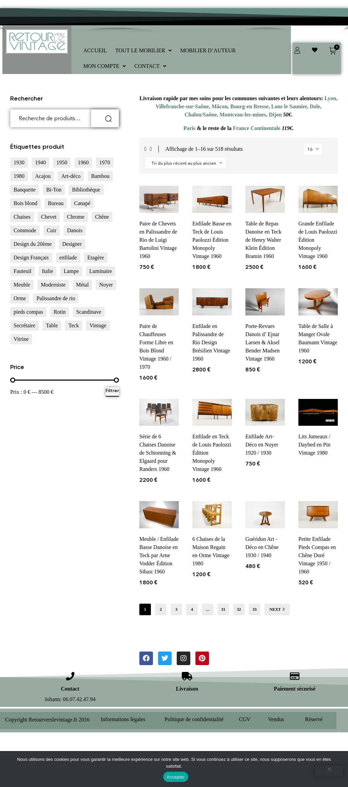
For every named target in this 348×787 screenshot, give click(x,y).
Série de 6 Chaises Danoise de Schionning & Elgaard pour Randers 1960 (157, 453)
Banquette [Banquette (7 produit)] (25, 190)
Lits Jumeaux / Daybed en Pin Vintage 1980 (314, 445)
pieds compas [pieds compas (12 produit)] (28, 312)
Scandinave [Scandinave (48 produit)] (88, 312)
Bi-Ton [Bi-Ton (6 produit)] (54, 190)
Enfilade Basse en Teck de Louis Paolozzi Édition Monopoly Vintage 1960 (211, 240)
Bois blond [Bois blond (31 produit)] (25, 203)
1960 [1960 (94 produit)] (83, 162)
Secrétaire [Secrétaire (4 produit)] (24, 325)
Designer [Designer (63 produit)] (72, 244)
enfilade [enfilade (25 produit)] (68, 257)
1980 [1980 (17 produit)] (19, 176)
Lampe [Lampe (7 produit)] (71, 271)
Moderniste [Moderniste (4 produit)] (53, 285)
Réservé (314, 719)
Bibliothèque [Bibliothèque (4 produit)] (86, 190)
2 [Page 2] (161, 609)
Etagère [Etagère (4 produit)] (95, 257)
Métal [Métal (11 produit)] (82, 285)
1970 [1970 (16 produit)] (104, 162)
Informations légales (123, 719)
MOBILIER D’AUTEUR (208, 50)
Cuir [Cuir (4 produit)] (51, 230)
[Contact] (70, 676)
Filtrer (112, 391)
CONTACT (150, 66)
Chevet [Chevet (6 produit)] (48, 217)
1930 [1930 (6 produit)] (19, 162)
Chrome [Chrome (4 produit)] (76, 217)
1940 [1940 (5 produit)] (40, 162)
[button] (143, 50)
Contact (70, 689)
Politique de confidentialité (193, 719)
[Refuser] (329, 771)
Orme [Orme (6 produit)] (20, 298)
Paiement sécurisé (294, 689)
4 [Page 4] (192, 609)
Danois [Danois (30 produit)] (74, 230)
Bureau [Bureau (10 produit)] (56, 203)
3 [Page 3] (176, 609)
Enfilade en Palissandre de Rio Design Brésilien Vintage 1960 (211, 342)
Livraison (187, 689)
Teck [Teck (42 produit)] (73, 325)
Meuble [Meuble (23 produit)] (22, 285)
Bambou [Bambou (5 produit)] (100, 176)
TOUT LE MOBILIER (143, 50)
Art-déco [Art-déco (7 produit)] (71, 176)
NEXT (277, 609)
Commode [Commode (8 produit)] (25, 230)
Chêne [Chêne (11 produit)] (102, 217)
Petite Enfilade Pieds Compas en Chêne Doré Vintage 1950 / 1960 (317, 555)
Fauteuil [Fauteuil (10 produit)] (22, 271)
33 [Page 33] (255, 609)
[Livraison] (187, 676)
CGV (244, 719)
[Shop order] (185, 163)
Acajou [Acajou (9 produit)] (43, 176)
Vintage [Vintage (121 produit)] (97, 325)
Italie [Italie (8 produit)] (47, 271)
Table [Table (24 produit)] (52, 325)
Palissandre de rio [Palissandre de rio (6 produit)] (55, 298)
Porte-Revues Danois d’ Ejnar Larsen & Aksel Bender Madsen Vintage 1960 (262, 342)
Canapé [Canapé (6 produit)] (82, 203)
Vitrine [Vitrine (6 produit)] (21, 339)
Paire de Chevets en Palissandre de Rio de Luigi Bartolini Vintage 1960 (158, 240)
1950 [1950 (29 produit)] (61, 162)
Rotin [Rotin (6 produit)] (60, 312)
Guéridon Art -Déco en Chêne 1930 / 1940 (262, 547)
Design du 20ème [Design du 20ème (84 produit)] (33, 244)
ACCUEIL (95, 50)
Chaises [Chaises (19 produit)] (22, 217)
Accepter (176, 777)
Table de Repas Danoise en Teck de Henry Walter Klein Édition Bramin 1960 (263, 240)
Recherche (105, 118)
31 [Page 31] (223, 609)
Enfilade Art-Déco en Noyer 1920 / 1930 (261, 445)
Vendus (276, 719)
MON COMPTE (104, 66)
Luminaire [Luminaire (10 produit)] (100, 271)
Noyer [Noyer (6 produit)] (106, 285)
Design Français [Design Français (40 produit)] (31, 257)
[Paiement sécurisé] (294, 676)
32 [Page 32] (239, 609)
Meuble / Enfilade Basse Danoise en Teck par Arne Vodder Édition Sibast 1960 (159, 555)
